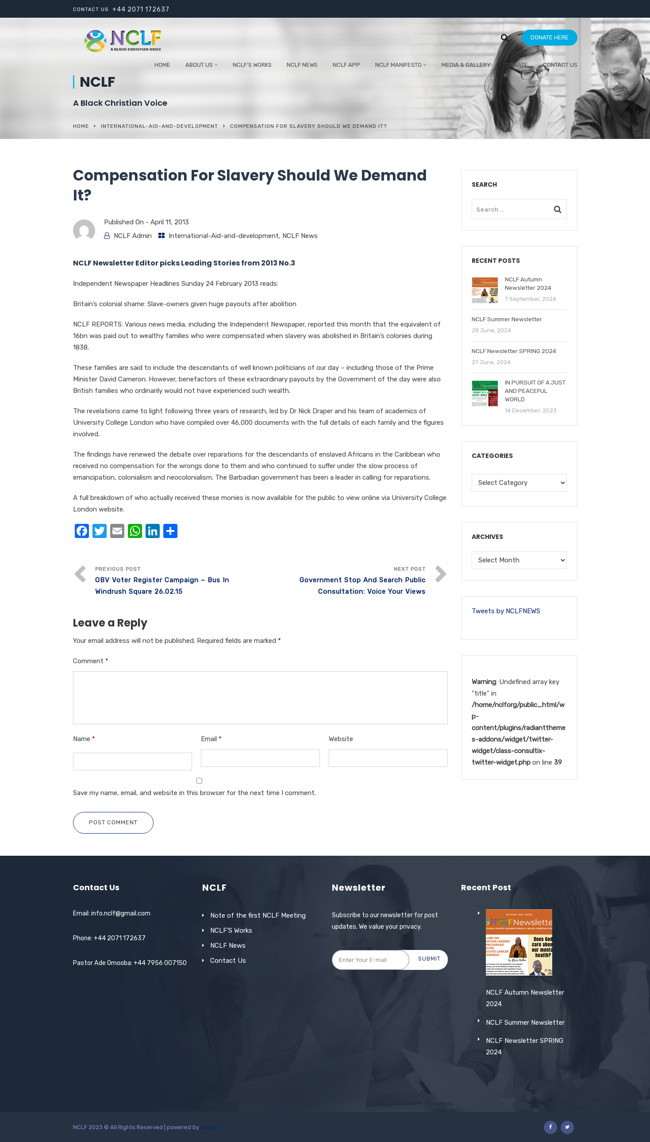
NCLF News (300, 236)
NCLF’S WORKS (252, 65)
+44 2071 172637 (140, 9)
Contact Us (560, 65)
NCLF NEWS (302, 65)
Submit (429, 958)
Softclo (210, 1127)
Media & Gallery (466, 65)
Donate (517, 65)
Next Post (343, 581)
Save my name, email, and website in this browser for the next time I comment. (194, 793)
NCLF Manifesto (398, 65)
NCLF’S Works (231, 930)
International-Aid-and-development (159, 126)
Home (162, 65)
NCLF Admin (133, 236)
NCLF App (346, 65)
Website (341, 739)
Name (84, 739)
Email (211, 739)
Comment (90, 661)
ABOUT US (199, 65)
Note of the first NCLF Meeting (258, 915)
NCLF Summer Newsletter (525, 1048)
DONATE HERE (550, 37)
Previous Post (178, 581)
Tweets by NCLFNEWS (506, 611)
